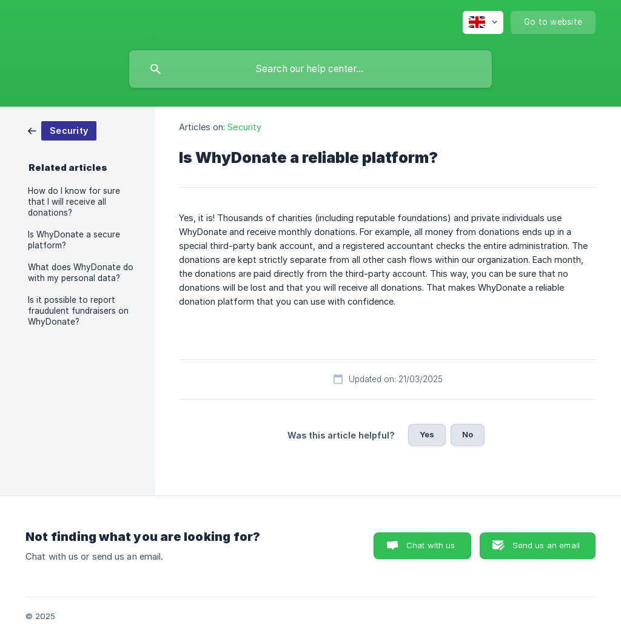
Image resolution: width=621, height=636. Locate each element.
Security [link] (244, 127)
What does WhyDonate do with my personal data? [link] (80, 272)
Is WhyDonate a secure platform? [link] (74, 240)
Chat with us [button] (430, 545)
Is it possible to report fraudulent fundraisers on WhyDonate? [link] (78, 310)
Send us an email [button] (546, 545)
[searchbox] (310, 69)
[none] (483, 22)
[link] (62, 130)
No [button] (467, 434)
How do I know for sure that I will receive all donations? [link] (74, 201)
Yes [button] (427, 434)
